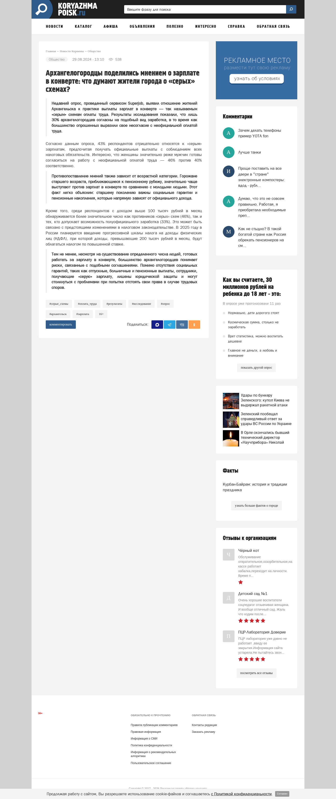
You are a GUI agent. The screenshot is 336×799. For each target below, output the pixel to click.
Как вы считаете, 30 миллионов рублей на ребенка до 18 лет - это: (252, 287)
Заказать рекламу (203, 731)
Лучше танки (249, 152)
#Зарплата (82, 314)
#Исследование (141, 303)
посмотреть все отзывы (256, 673)
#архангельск (57, 314)
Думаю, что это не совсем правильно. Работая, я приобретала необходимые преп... (262, 207)
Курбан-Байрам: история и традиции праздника (255, 487)
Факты (230, 470)
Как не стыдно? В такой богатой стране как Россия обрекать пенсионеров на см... (262, 237)
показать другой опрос (256, 367)
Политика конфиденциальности (151, 745)
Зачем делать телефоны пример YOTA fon (259, 133)
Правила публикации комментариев (154, 725)
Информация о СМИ (144, 738)
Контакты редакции (204, 725)
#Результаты (114, 303)
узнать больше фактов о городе (256, 505)
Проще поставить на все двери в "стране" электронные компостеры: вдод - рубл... (261, 177)
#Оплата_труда (87, 303)
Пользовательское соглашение (151, 763)
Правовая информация (146, 731)
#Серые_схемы (58, 303)
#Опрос (165, 303)
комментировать (60, 324)
